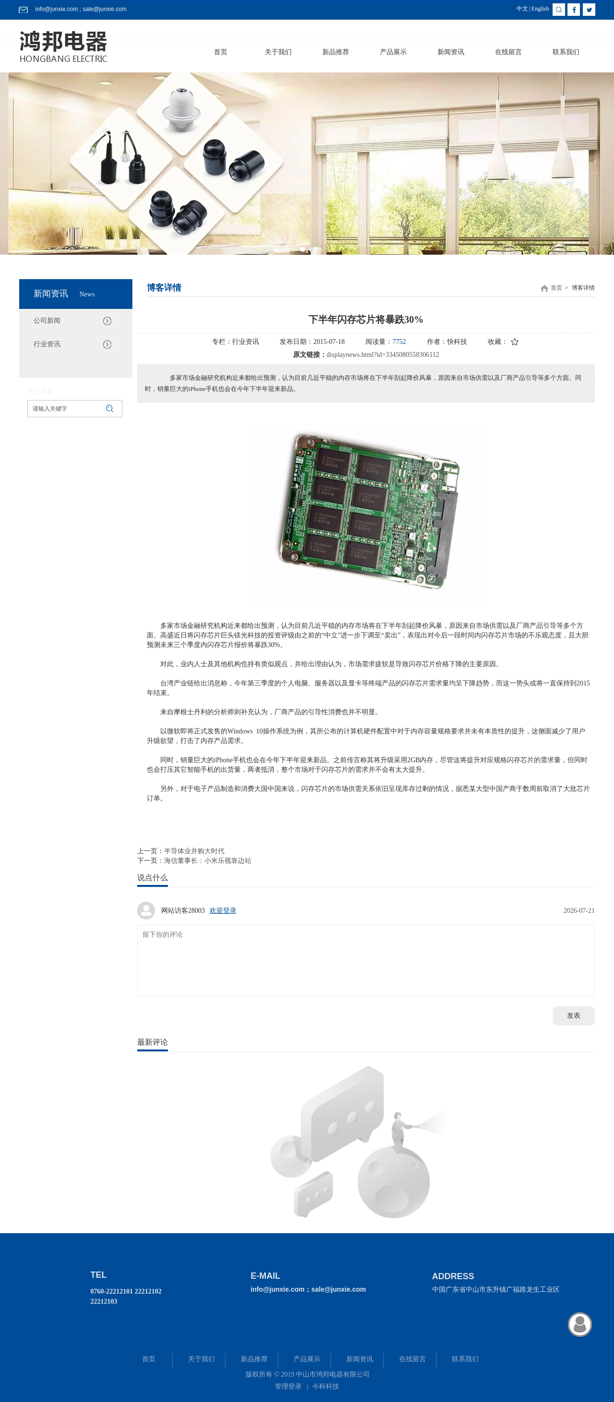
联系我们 (465, 1359)
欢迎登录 (223, 910)
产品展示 (307, 1359)
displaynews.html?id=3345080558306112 (383, 354)
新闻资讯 (359, 1359)
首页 (556, 287)
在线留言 (412, 1359)
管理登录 (288, 1386)
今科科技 (325, 1386)
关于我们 (201, 1359)
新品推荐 (254, 1359)
